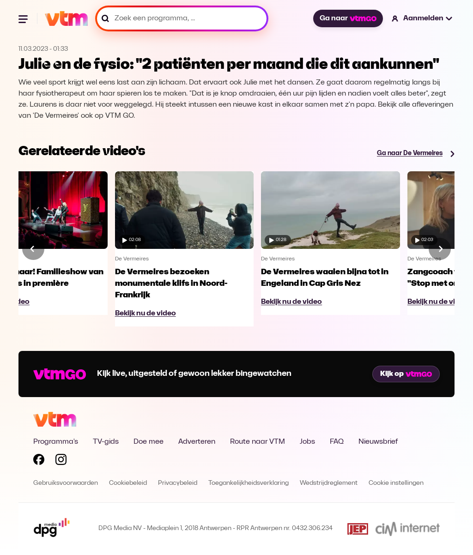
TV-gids (106, 442)
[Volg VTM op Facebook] (38, 461)
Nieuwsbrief (378, 442)
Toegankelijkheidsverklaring (248, 483)
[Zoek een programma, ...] (182, 18)
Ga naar (348, 18)
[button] (422, 18)
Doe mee (148, 442)
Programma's (55, 442)
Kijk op (406, 374)
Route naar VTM (257, 442)
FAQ (337, 442)
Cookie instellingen (396, 483)
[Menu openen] (24, 18)
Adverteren (196, 442)
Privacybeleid (177, 483)
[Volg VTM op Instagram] (61, 461)
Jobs (307, 442)
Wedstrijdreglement (329, 483)
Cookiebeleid (128, 483)
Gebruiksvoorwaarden (65, 483)
